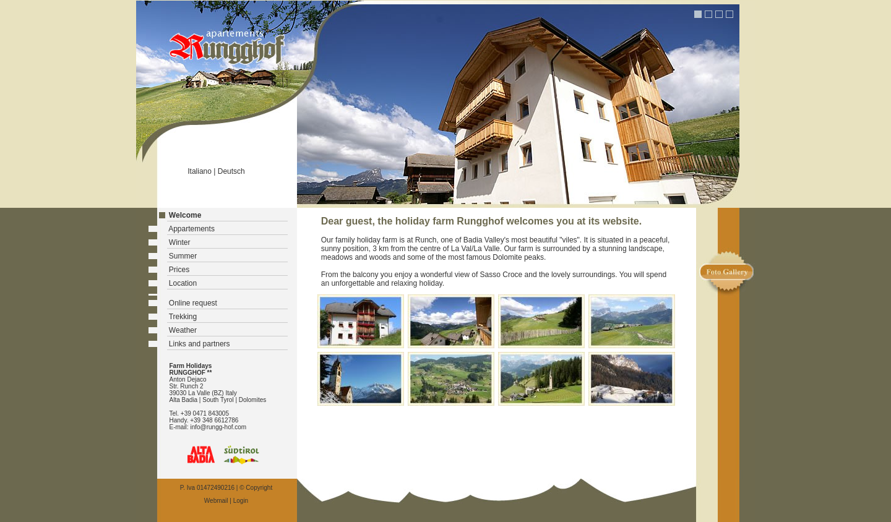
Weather (183, 330)
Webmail (216, 500)
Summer (183, 256)
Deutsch (231, 171)
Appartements (191, 229)
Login (240, 500)
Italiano (199, 171)
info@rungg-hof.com (218, 427)
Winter (180, 242)
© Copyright (255, 487)
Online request (193, 303)
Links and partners (199, 344)
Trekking (183, 316)
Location (183, 283)
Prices (179, 269)
